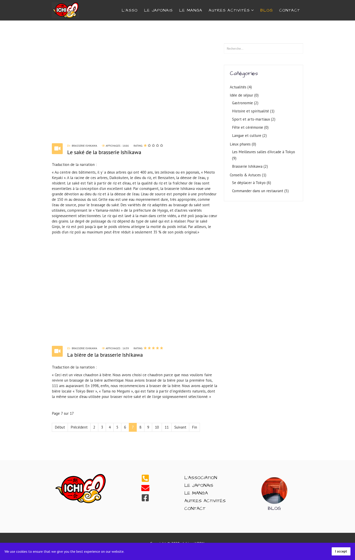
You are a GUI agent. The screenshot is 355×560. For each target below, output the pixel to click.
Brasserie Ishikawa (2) (250, 166)
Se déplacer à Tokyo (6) (251, 182)
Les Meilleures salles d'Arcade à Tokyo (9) (263, 155)
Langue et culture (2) (249, 135)
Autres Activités (205, 501)
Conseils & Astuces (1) (248, 174)
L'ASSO (130, 10)
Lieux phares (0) (243, 144)
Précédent (79, 427)
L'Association (200, 478)
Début (60, 427)
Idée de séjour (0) (244, 95)
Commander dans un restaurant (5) (260, 190)
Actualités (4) (241, 87)
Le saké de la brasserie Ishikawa (104, 152)
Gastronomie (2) (245, 102)
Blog (266, 10)
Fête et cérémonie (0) (250, 127)
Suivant (180, 427)
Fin (194, 427)
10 (157, 427)
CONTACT (289, 10)
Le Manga (190, 10)
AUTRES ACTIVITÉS (229, 10)
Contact (195, 508)
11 (167, 427)
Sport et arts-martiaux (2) (253, 119)
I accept (341, 551)
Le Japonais (158, 10)
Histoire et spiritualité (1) (253, 111)
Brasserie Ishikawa (84, 145)
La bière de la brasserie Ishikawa (105, 354)
